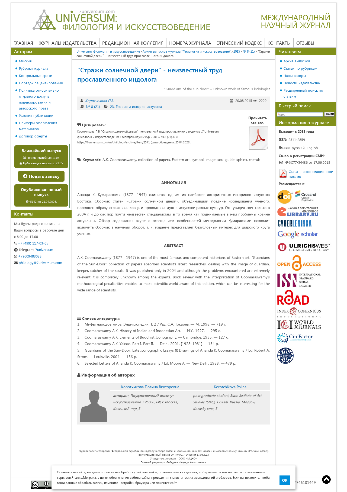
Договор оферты (33, 136)
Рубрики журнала (33, 68)
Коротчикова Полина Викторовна (150, 386)
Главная (23, 43)
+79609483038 (27, 256)
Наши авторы (295, 75)
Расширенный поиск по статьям (303, 93)
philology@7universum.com (38, 262)
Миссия (25, 61)
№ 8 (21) (93, 106)
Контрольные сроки (35, 75)
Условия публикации (36, 115)
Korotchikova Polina (230, 386)
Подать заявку (41, 176)
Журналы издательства (68, 43)
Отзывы (305, 43)
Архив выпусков (297, 61)
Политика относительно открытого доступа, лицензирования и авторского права (39, 99)
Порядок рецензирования (41, 83)
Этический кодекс (239, 43)
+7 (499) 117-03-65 (31, 243)
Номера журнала (190, 43)
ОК (284, 480)
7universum (33, 249)
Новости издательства (302, 83)
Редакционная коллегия (132, 43)
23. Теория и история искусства (136, 106)
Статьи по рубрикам (300, 68)
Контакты (279, 43)
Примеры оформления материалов (38, 125)
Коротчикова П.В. (99, 100)
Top (326, 479)
